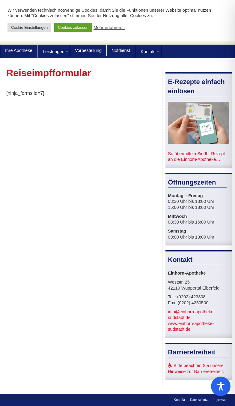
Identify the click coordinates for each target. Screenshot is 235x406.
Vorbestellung (88, 50)
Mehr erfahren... (109, 27)
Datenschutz (198, 400)
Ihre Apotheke (18, 50)
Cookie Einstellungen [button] (29, 27)
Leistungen (53, 51)
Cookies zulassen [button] (73, 27)
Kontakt (148, 51)
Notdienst (121, 50)
